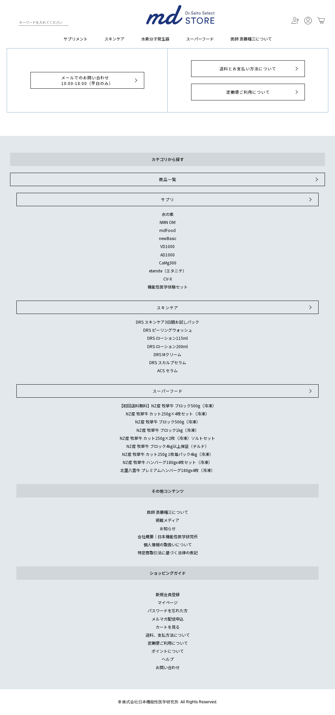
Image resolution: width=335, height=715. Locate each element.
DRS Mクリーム (167, 354)
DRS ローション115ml (167, 338)
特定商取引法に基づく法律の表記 (168, 552)
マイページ (168, 602)
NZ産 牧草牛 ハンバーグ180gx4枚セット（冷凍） (167, 462)
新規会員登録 (168, 594)
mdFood (167, 230)
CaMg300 (167, 262)
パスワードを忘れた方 (168, 610)
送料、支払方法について (168, 635)
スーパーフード (200, 39)
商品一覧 (239, 179)
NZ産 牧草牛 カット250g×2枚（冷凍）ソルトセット (167, 438)
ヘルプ (168, 659)
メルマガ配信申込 (168, 619)
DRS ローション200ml (167, 346)
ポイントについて (168, 651)
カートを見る (168, 627)
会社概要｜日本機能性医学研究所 (168, 536)
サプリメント (76, 39)
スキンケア (114, 39)
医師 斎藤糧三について (251, 39)
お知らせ (168, 528)
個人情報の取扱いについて (168, 544)
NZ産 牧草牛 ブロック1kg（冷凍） (168, 430)
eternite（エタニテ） (167, 270)
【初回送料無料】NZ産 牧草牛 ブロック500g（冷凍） (167, 405)
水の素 (168, 214)
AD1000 (167, 254)
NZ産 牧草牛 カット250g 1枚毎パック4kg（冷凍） (167, 454)
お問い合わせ (168, 667)
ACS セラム (167, 370)
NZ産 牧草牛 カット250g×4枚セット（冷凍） (167, 413)
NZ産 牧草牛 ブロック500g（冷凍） (167, 421)
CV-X (167, 279)
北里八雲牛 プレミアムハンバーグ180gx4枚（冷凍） (167, 470)
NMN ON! (168, 222)
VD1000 (167, 246)
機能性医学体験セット (168, 287)
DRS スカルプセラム (167, 362)
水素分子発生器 (155, 39)
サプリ (237, 199)
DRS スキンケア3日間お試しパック (167, 322)
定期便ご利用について (263, 92)
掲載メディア (167, 520)
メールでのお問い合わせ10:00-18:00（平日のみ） (100, 80)
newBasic (167, 238)
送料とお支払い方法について (260, 69)
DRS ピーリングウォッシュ (167, 330)
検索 (13, 23)
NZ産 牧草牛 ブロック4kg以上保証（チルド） (168, 446)
